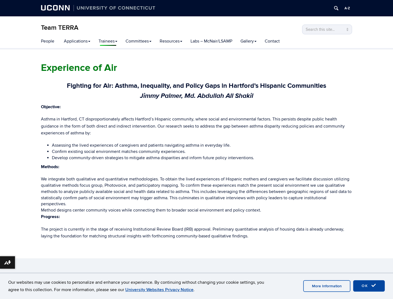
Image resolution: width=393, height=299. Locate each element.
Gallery (248, 41)
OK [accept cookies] (369, 285)
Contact (272, 41)
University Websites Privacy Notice (159, 289)
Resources (171, 41)
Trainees (108, 41)
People (47, 41)
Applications (77, 41)
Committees (138, 41)
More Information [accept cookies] (327, 286)
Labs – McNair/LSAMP (211, 41)
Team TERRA (59, 28)
